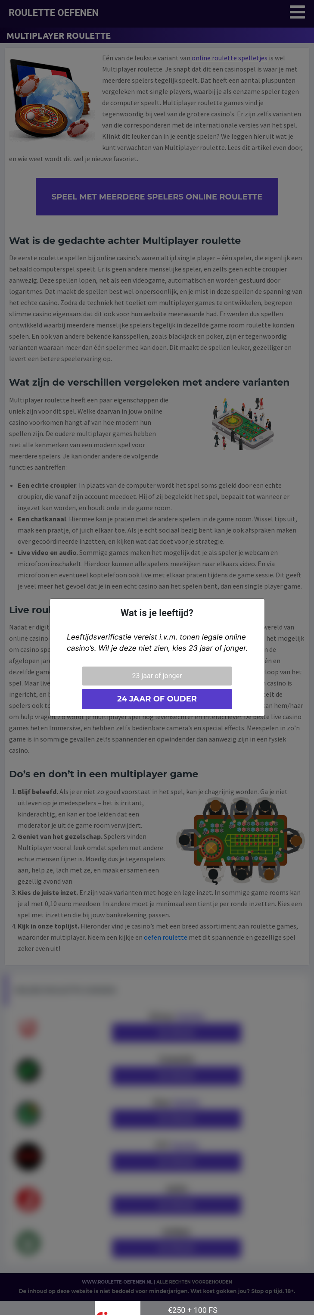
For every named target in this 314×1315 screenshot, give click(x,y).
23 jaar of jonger (157, 676)
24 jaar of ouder (157, 699)
